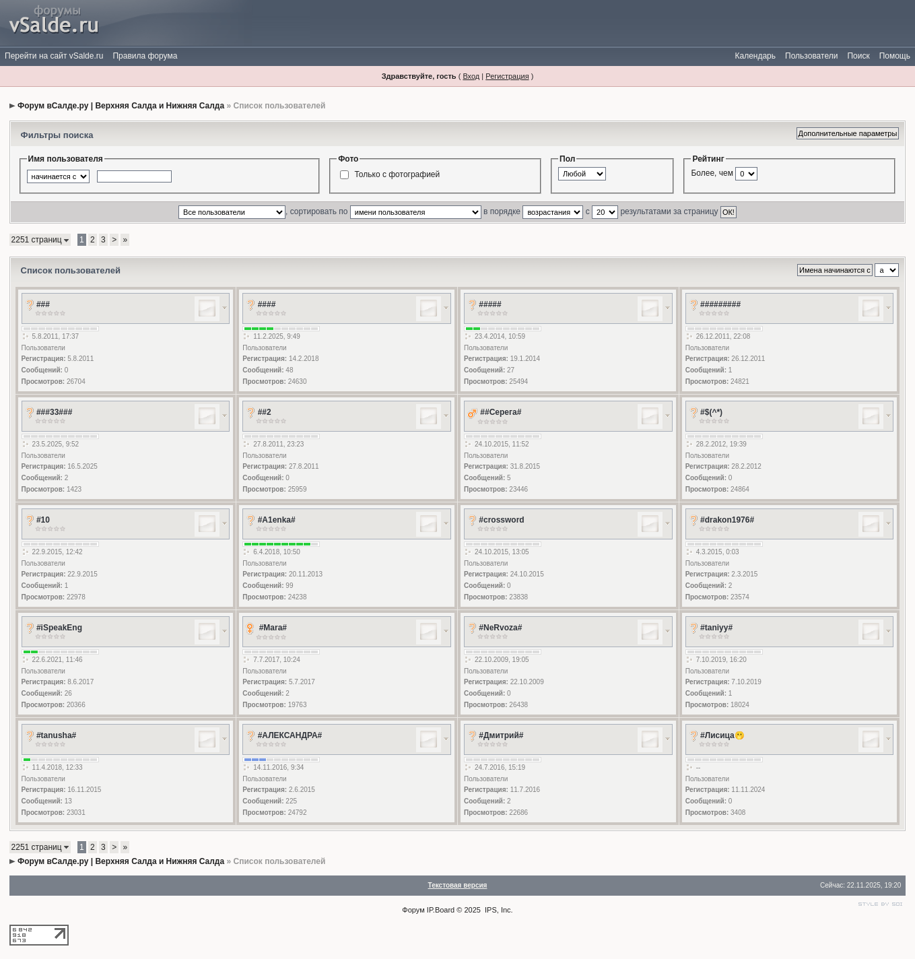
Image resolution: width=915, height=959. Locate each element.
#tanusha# (56, 735)
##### (490, 304)
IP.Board (440, 910)
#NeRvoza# (500, 627)
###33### (54, 412)
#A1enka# (277, 520)
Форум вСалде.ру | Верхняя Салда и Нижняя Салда (121, 105)
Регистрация (507, 76)
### (43, 304)
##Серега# (500, 412)
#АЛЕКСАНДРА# (290, 735)
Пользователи (811, 56)
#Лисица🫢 (722, 735)
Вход (471, 76)
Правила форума (144, 56)
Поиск (858, 56)
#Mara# (273, 627)
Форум (413, 910)
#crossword (501, 520)
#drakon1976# (727, 520)
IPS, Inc (498, 910)
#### (267, 304)
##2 (264, 412)
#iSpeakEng (59, 627)
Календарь (755, 56)
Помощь (894, 56)
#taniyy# (716, 627)
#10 (43, 520)
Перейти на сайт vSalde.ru (54, 56)
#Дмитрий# (501, 735)
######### (720, 304)
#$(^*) (711, 412)
